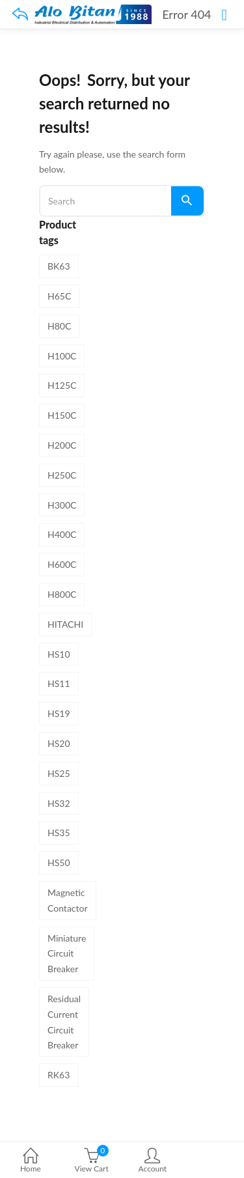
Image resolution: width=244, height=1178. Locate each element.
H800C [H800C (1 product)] (61, 594)
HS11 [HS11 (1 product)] (58, 683)
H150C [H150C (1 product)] (61, 415)
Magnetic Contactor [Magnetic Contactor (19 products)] (67, 900)
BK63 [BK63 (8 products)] (58, 266)
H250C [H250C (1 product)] (61, 475)
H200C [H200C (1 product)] (61, 445)
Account (152, 1161)
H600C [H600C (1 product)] (61, 564)
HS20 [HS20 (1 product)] (58, 743)
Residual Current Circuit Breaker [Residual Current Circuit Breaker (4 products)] (64, 1021)
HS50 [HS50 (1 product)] (58, 862)
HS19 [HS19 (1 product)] (58, 713)
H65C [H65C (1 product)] (59, 296)
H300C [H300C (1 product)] (61, 505)
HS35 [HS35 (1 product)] (58, 832)
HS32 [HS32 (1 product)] (58, 803)
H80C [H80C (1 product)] (59, 325)
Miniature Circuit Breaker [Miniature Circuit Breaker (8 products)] (66, 954)
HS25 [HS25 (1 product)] (58, 773)
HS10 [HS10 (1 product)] (58, 654)
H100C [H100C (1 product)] (61, 355)
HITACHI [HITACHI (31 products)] (65, 624)
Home (30, 1161)
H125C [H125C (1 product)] (61, 385)
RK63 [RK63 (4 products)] (58, 1074)
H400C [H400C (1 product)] (61, 534)
